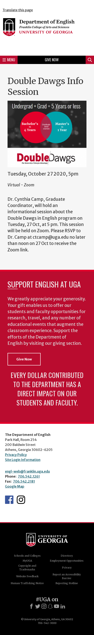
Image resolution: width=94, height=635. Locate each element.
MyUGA (27, 560)
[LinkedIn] (62, 606)
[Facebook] (31, 606)
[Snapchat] (50, 606)
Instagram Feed (21, 500)
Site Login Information (22, 460)
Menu (9, 59)
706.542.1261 (29, 476)
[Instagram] (43, 606)
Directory (67, 555)
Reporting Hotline (66, 583)
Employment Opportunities (67, 560)
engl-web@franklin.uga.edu (27, 471)
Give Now (52, 59)
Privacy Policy (16, 455)
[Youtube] (56, 606)
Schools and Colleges (27, 555)
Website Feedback (27, 576)
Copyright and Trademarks (27, 567)
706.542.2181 (24, 481)
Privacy (67, 567)
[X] (37, 606)
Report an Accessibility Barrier (67, 576)
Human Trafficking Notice (27, 583)
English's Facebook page (9, 500)
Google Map (14, 486)
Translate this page (18, 10)
